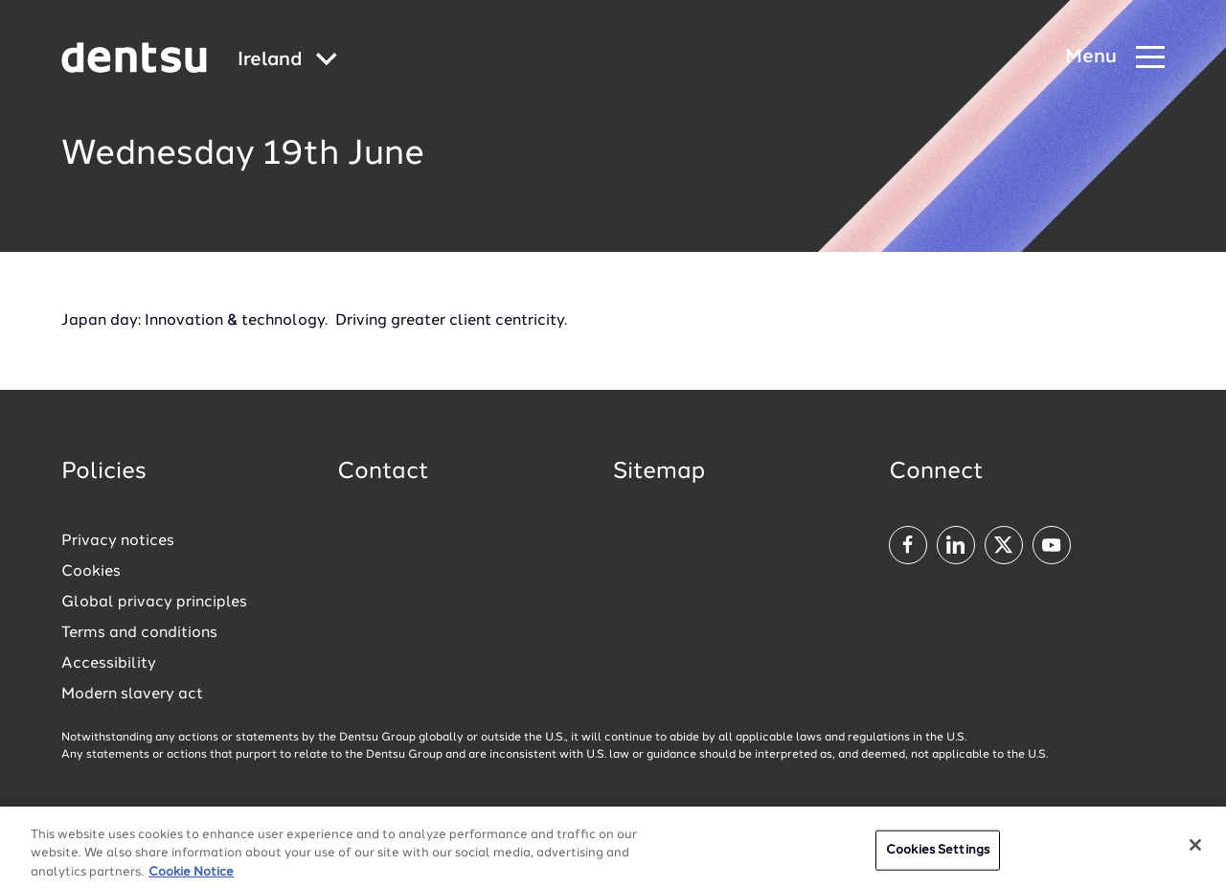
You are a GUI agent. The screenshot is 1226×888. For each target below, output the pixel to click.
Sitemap (659, 472)
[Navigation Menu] (1115, 58)
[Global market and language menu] (287, 61)
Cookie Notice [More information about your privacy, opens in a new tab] (191, 878)
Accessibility (108, 664)
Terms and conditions (139, 633)
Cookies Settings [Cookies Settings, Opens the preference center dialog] (937, 856)
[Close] (1195, 851)
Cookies (91, 572)
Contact (383, 472)
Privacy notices (117, 541)
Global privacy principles (154, 602)
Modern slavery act (132, 694)
